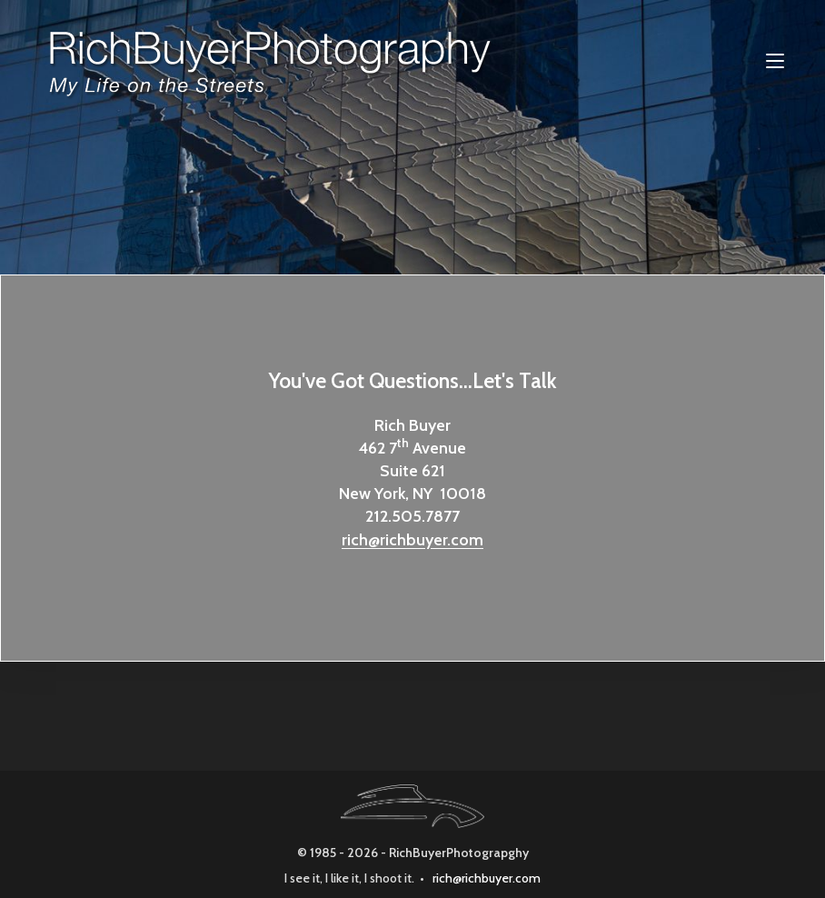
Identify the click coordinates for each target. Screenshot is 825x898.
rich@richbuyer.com (412, 540)
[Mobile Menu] (775, 61)
